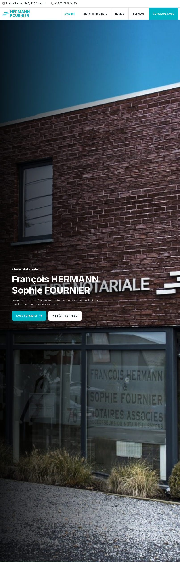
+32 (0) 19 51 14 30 (63, 315)
